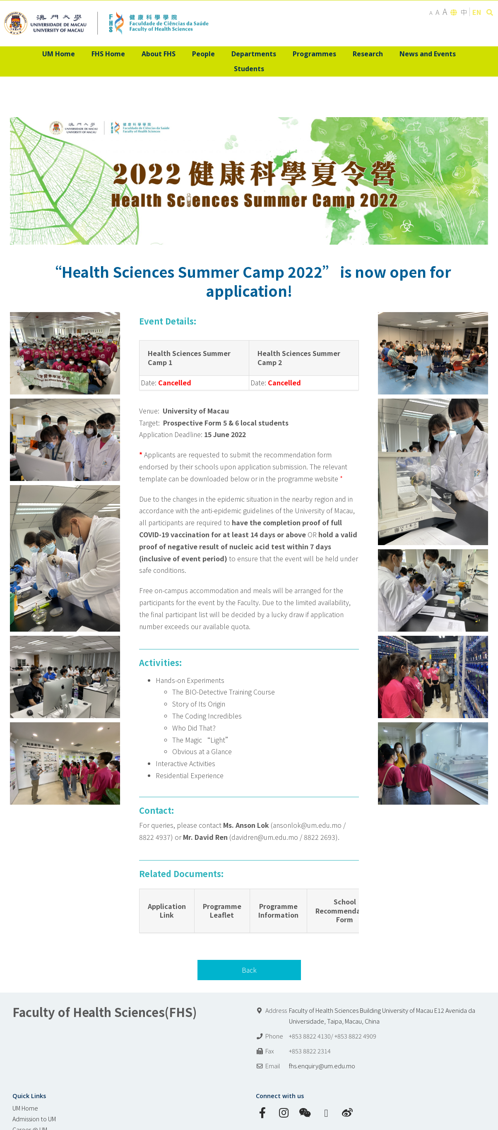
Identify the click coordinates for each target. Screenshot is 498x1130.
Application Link (167, 910)
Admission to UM (34, 1118)
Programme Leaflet (222, 910)
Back (249, 970)
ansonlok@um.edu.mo (307, 825)
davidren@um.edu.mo (264, 837)
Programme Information (278, 910)
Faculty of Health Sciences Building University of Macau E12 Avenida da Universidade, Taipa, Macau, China (382, 1015)
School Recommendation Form (344, 911)
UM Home (25, 1108)
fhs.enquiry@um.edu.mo (322, 1065)
